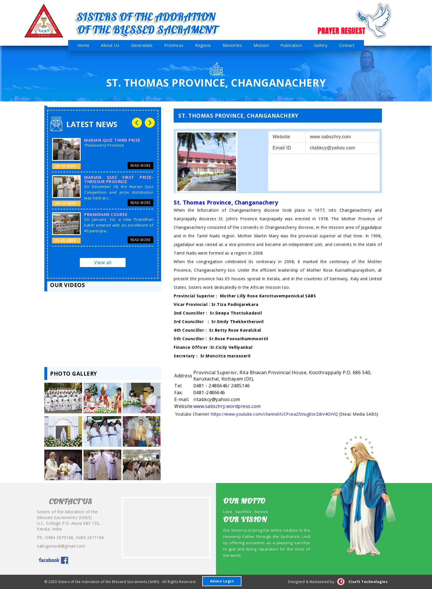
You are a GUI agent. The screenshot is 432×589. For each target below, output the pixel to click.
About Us (110, 45)
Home (84, 45)
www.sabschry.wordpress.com (227, 406)
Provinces (174, 45)
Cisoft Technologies (362, 581)
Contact (347, 45)
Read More (140, 165)
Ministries (232, 45)
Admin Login (222, 581)
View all (102, 262)
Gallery (321, 45)
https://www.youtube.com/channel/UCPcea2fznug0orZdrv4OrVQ (274, 414)
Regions (203, 45)
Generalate (142, 45)
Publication (291, 45)
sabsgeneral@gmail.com (61, 546)
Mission (261, 45)
